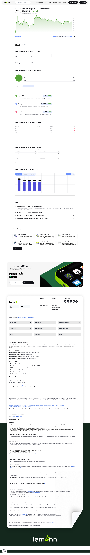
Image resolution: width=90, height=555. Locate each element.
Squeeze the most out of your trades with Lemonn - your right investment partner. (20, 269)
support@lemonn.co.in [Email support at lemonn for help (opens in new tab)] (20, 480)
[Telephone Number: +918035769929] (42, 412)
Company (54, 298)
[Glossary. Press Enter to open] (69, 334)
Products (42, 298)
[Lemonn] (14, 301)
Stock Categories (18, 229)
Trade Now (84, 2)
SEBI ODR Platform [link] (27, 518)
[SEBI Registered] (14, 306)
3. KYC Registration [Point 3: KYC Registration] (13, 441)
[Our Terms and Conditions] (14, 405)
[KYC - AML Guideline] (31, 405)
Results (24, 44)
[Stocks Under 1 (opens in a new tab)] (45, 243)
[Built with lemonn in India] (45, 531)
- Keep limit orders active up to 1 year (20, 367)
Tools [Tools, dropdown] (45, 2)
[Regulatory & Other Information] (58, 405)
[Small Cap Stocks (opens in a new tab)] (67, 243)
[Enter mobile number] (17, 282)
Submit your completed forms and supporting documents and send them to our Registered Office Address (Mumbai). (39, 472)
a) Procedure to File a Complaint (16, 489)
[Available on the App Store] (13, 274)
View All (17, 248)
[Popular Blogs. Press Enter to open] (45, 334)
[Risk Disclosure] (28, 406)
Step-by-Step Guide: (14, 464)
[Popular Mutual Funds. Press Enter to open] (69, 328)
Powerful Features (13, 361)
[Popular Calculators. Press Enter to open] (45, 328)
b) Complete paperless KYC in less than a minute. (20, 451)
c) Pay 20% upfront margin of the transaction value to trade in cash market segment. (27, 428)
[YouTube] (74, 301)
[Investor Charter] (39, 405)
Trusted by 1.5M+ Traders (20, 266)
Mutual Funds (42, 303)
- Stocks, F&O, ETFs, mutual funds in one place (24, 352)
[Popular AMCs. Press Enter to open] (20, 328)
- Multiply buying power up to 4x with (25, 365)
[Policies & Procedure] (47, 405)
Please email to (13, 480)
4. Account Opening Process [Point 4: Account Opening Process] (15, 448)
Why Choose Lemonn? (14, 350)
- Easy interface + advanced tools (23, 358)
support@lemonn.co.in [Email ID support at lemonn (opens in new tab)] (17, 416)
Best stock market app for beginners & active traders (20, 379)
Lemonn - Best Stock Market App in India (18, 342)
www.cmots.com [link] (52, 522)
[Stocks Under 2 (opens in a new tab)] (23, 243)
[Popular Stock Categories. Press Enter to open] (69, 322)
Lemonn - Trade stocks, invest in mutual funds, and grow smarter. (22, 386)
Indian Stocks (42, 301)
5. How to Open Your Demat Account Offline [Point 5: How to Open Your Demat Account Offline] (19, 459)
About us (53, 301)
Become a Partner (57, 2)
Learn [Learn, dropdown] (50, 2)
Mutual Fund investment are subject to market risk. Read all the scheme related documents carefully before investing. (32, 507)
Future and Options (43, 305)
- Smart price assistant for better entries (19, 371)
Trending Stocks (30, 317)
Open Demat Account (73, 2)
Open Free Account (28, 282)
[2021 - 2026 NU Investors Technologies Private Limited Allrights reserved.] (42, 526)
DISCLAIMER (12, 500)
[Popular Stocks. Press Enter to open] (20, 322)
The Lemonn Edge (13, 376)
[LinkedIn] (76, 301)
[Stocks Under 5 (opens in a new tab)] (67, 236)
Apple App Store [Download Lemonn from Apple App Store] (32, 385)
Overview (17, 45)
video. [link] (36, 453)
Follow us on (67, 298)
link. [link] (45, 483)
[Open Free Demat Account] (65, 552)
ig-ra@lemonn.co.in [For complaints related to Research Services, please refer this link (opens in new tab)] (36, 492)
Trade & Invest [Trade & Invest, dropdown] (39, 2)
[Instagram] (68, 301)
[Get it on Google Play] (13, 277)
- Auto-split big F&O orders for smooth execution (21, 369)
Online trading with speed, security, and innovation (20, 380)
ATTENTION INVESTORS (14, 419)
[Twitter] (65, 301)
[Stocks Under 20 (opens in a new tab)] (45, 236)
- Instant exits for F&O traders (20, 373)
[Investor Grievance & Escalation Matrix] (17, 406)
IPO (40, 307)
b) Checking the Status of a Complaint (17, 494)
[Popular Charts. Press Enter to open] (45, 322)
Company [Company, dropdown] (64, 2)
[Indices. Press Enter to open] (20, 334)
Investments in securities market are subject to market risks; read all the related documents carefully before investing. (32, 504)
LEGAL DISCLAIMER (14, 396)
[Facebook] (71, 301)
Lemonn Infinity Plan (56, 307)
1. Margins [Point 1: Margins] (11, 422)
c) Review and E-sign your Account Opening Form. (20, 452)
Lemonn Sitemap (55, 309)
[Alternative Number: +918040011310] (42, 415)
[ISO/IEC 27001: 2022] (25, 306)
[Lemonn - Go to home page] (6, 2)
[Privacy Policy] (23, 405)
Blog (52, 303)
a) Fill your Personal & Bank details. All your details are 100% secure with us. (25, 450)
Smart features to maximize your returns (18, 382)
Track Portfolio (54, 305)
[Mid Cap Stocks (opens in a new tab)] (23, 236)
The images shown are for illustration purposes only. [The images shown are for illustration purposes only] (19, 502)
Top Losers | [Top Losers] (24, 317)
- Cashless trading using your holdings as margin (21, 363)
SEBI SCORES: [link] (25, 514)
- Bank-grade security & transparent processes (24, 356)
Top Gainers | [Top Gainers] (19, 317)
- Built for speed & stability (21, 354)
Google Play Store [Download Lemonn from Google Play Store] (24, 385)
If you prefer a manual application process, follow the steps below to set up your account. (27, 461)
